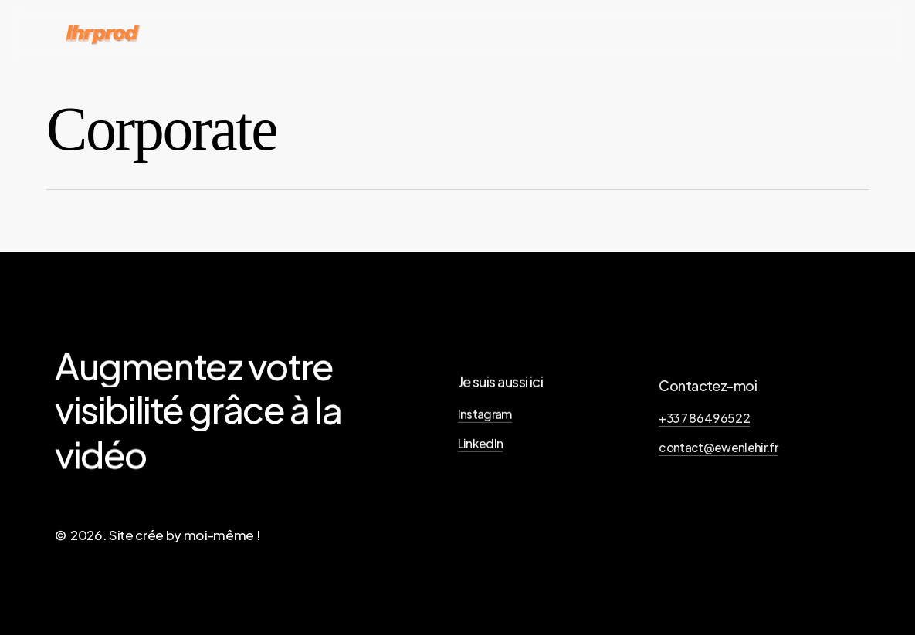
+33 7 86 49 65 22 (704, 427)
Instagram (485, 419)
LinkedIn (480, 448)
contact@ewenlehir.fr (718, 457)
